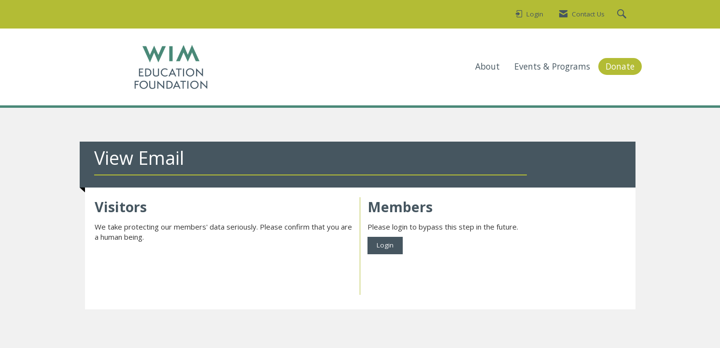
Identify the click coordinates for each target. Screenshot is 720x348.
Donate (620, 66)
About (487, 66)
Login (385, 245)
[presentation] (168, 266)
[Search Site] (623, 14)
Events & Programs (552, 66)
